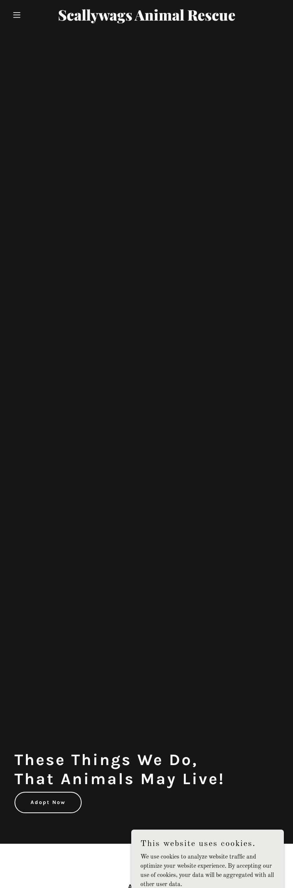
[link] (146, 19)
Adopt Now (48, 802)
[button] (29, 15)
